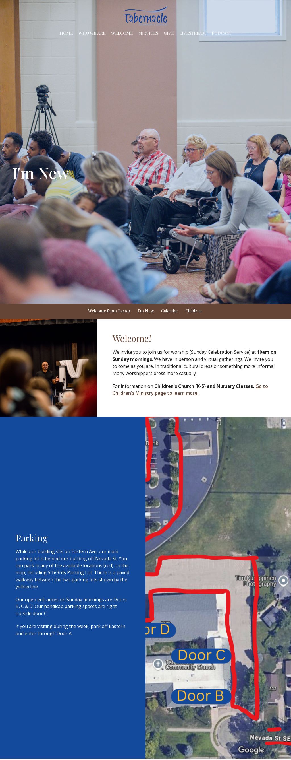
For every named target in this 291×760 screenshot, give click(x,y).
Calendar (169, 311)
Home (66, 33)
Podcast (222, 33)
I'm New (146, 311)
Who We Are (91, 33)
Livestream (192, 33)
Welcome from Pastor (109, 311)
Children (193, 311)
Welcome (122, 33)
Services (148, 33)
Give (169, 33)
